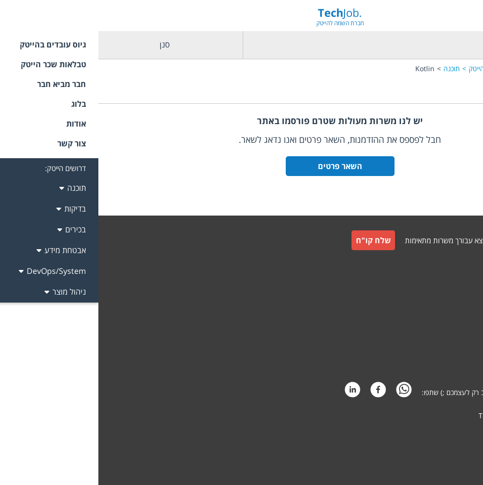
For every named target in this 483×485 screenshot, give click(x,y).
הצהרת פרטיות (450, 358)
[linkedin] (254, 392)
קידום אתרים (453, 434)
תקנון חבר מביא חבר (443, 335)
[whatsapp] (305, 392)
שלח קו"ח (275, 240)
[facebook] (280, 392)
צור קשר (459, 287)
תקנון (463, 311)
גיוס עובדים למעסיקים (441, 265)
